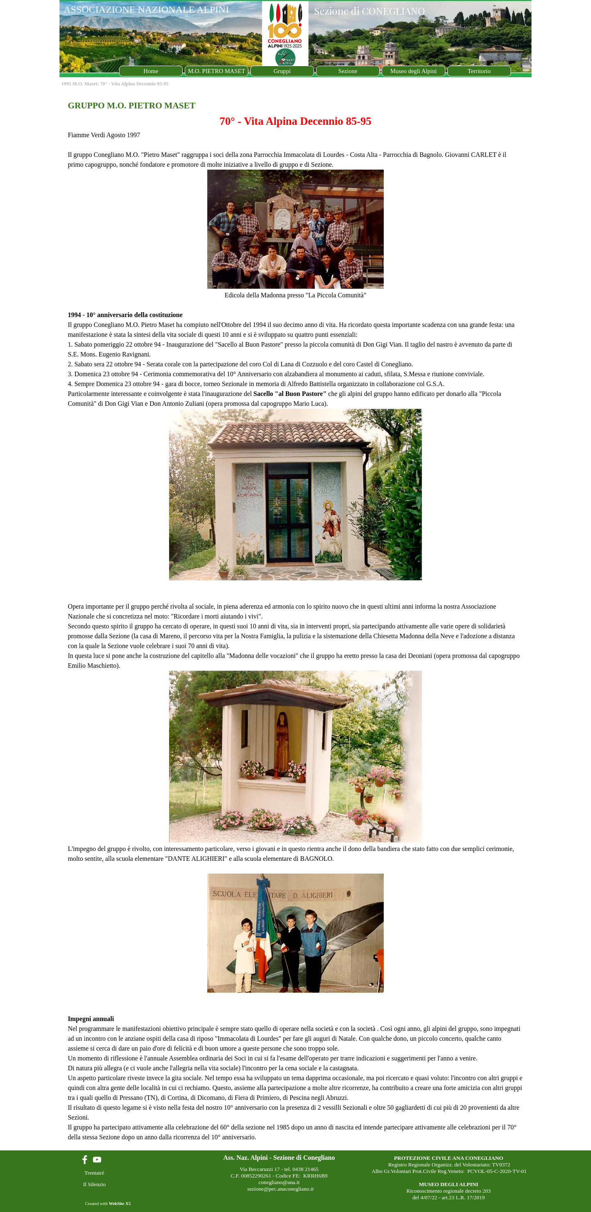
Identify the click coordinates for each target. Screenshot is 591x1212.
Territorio (479, 71)
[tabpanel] (295, 620)
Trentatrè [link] (94, 1173)
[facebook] (85, 1160)
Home (151, 71)
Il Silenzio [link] (94, 1184)
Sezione (347, 71)
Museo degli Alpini (413, 71)
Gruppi (282, 71)
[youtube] (97, 1160)
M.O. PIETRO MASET (216, 71)
